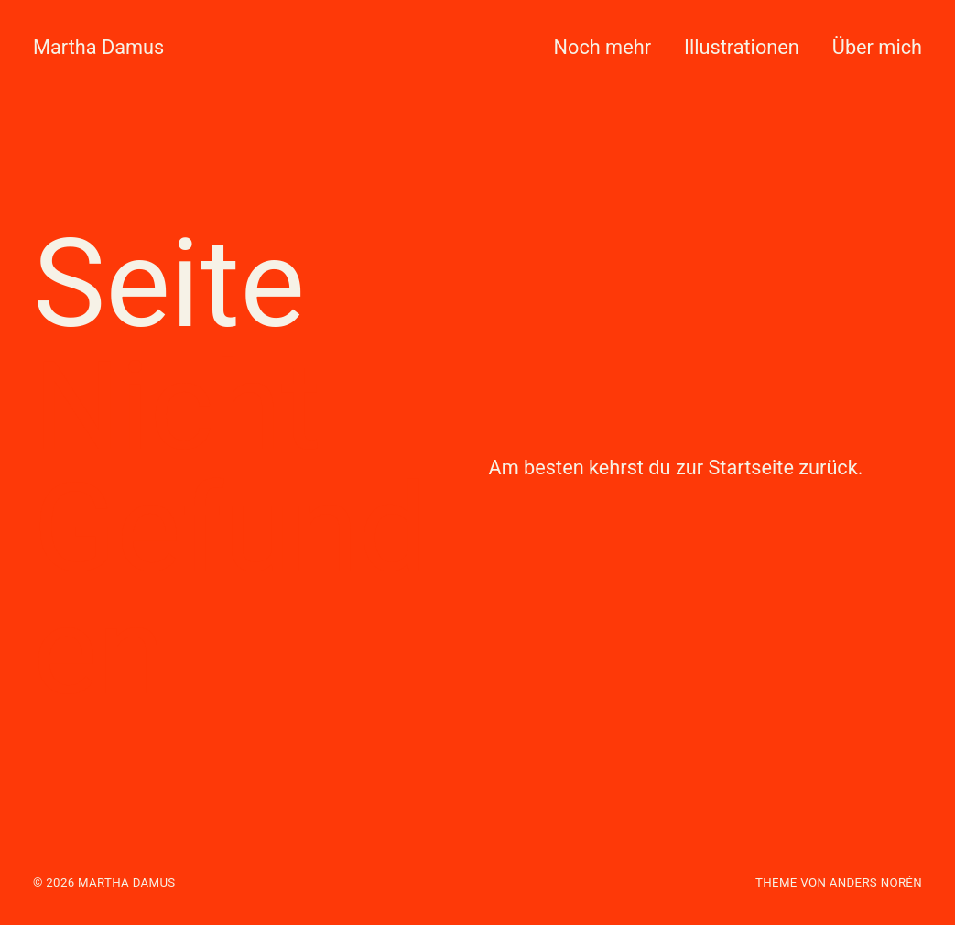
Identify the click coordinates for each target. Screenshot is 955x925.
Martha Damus (98, 47)
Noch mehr (602, 47)
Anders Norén (876, 882)
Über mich (877, 47)
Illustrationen (741, 47)
